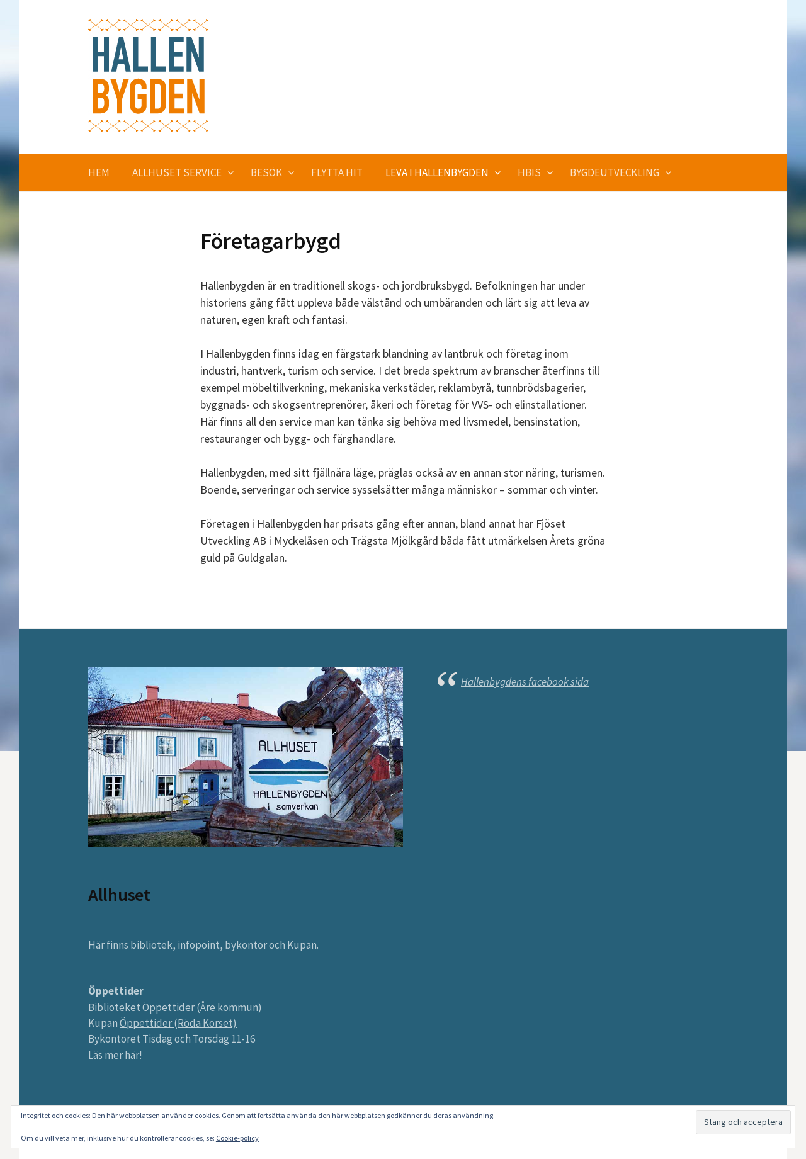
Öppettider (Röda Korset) (178, 1023)
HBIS (529, 172)
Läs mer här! (115, 1055)
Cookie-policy (237, 1138)
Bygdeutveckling (614, 172)
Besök (266, 172)
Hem (99, 172)
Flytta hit (337, 172)
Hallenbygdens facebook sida (525, 682)
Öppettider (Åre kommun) (202, 1007)
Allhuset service (177, 172)
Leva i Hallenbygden (437, 172)
